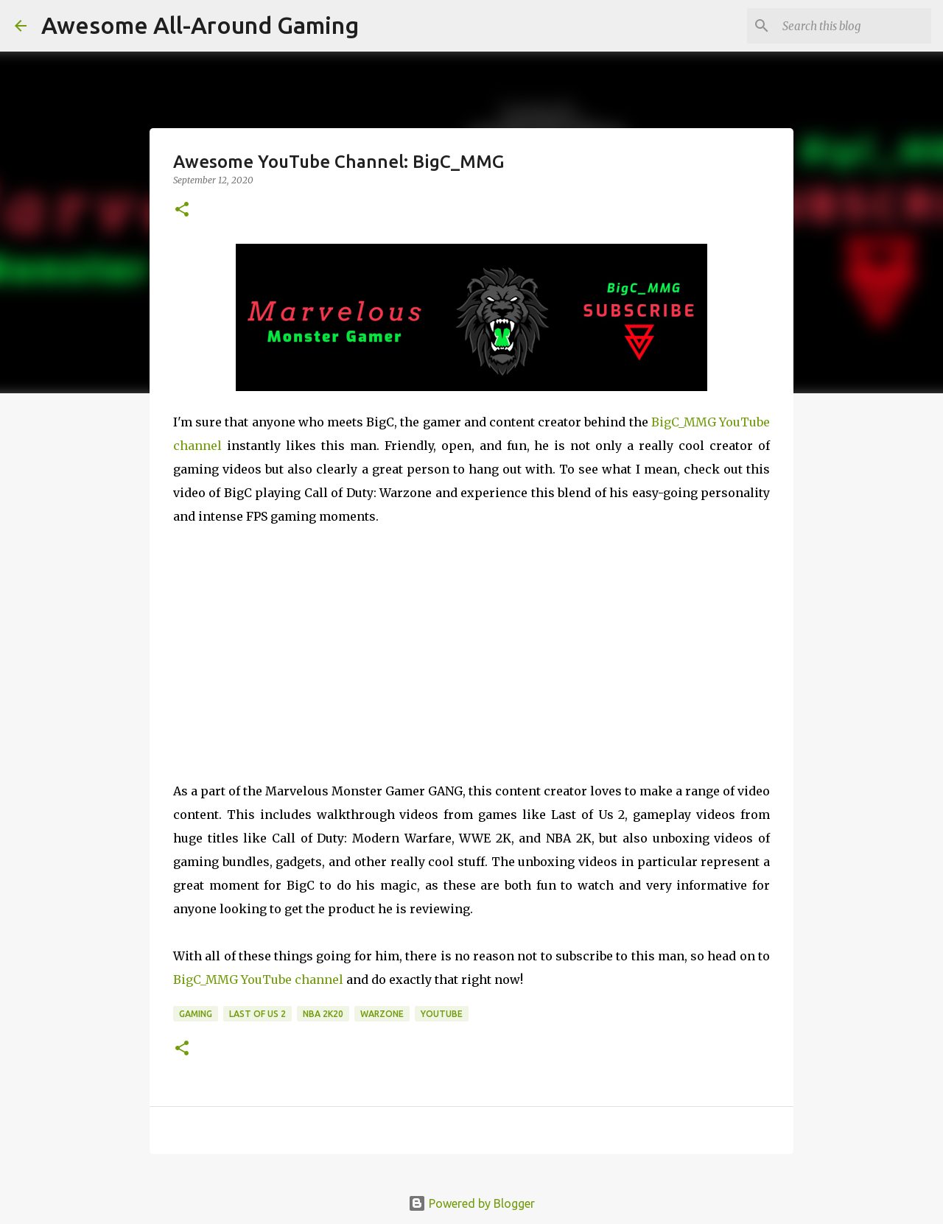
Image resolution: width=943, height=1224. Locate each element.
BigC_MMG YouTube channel (258, 979)
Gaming (195, 1014)
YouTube (442, 1014)
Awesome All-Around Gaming (200, 25)
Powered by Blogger (471, 1203)
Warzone (382, 1014)
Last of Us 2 (257, 1014)
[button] (182, 210)
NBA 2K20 (323, 1014)
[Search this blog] (854, 25)
